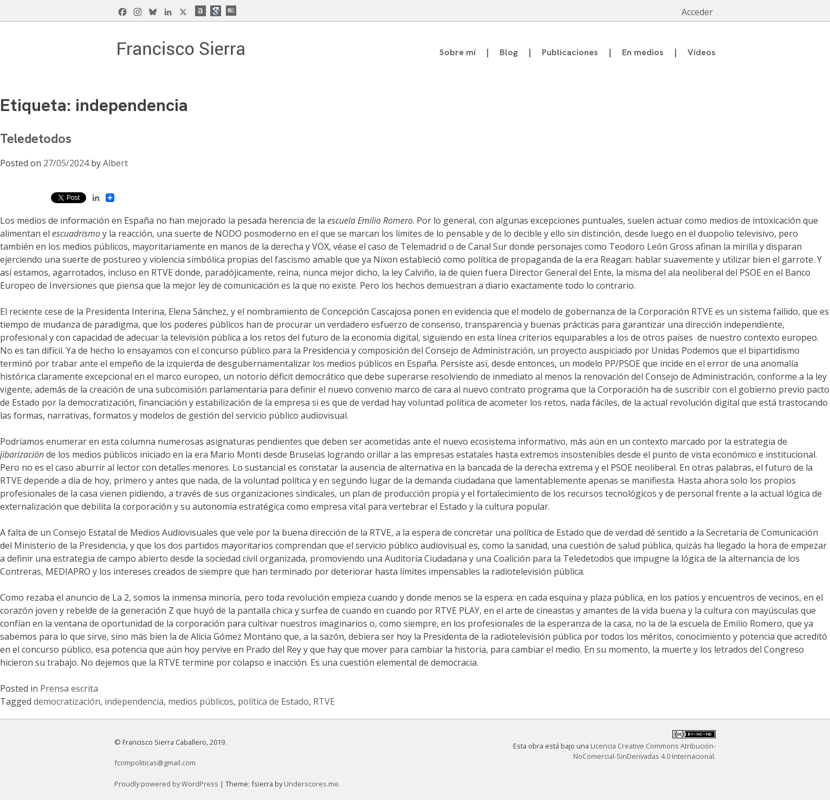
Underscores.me (311, 784)
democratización (67, 701)
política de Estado (273, 701)
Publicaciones (570, 52)
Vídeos (702, 52)
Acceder (697, 12)
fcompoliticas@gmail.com (155, 763)
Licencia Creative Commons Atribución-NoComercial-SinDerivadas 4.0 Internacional (644, 751)
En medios (643, 52)
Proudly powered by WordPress (167, 784)
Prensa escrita (69, 688)
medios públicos (201, 701)
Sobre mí (457, 52)
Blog (509, 52)
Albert (115, 163)
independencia (134, 701)
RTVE (324, 701)
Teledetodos (36, 138)
